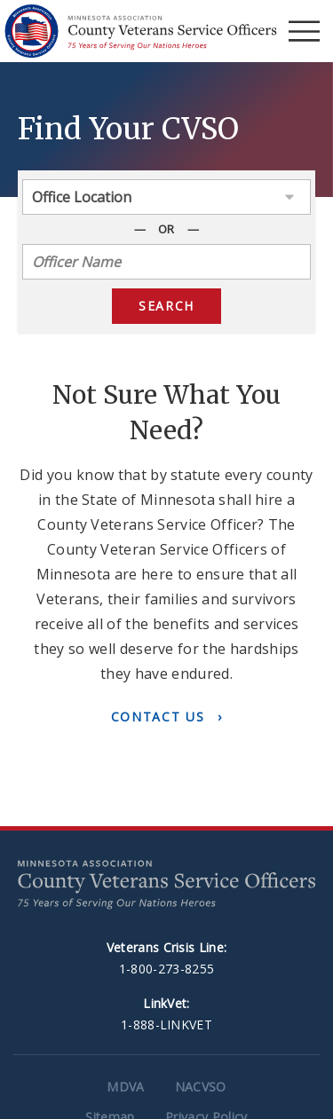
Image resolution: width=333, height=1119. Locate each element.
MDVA (125, 1086)
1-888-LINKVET (166, 1024)
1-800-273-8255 (166, 968)
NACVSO (200, 1086)
